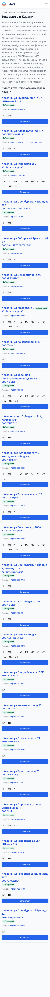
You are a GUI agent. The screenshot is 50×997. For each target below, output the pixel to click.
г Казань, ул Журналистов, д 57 (22, 98)
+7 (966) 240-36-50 (17, 353)
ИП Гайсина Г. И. (10, 675)
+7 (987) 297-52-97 (17, 286)
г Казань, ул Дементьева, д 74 (21, 738)
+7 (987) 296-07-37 (17, 216)
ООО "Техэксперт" (11, 774)
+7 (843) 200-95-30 (17, 468)
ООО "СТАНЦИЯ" (10, 497)
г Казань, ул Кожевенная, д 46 (21, 342)
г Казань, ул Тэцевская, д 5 (19, 164)
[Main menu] (46, 4)
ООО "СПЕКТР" (9, 423)
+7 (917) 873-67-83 (17, 852)
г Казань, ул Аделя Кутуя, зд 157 (22, 131)
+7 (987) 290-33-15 (17, 505)
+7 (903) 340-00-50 (17, 431)
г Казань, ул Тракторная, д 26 (20, 771)
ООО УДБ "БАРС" (10, 278)
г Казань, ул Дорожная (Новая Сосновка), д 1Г (21, 805)
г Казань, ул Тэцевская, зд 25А (21, 840)
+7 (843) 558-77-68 (17, 175)
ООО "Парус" (8, 345)
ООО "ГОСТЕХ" (9, 381)
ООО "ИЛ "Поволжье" (13, 637)
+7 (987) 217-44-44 (17, 925)
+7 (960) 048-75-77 (17, 142)
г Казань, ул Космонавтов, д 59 (21, 705)
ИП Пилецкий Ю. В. (12, 101)
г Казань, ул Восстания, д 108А (21, 527)
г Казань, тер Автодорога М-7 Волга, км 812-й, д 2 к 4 (21, 454)
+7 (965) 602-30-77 (17, 782)
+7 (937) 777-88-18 (17, 819)
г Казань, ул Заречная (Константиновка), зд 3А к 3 (19, 376)
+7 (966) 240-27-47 (17, 683)
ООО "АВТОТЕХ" (10, 708)
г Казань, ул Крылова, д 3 (18, 308)
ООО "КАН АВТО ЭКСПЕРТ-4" (16, 208)
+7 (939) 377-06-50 (17, 109)
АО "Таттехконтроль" (12, 167)
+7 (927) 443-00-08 (17, 749)
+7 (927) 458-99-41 (17, 390)
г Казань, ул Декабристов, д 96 (21, 275)
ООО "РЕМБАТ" (9, 459)
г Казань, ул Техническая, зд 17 (22, 494)
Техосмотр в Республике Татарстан (18, 12)
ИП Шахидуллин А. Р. (12, 917)
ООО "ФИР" (7, 811)
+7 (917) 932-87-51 (17, 716)
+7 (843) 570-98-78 (17, 646)
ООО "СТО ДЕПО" (10, 880)
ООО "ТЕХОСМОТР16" (13, 134)
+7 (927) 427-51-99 (17, 889)
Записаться (25, 121)
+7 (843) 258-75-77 (34, 142)
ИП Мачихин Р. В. (10, 741)
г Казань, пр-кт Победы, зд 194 (21, 601)
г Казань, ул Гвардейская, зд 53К (23, 672)
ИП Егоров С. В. (9, 844)
